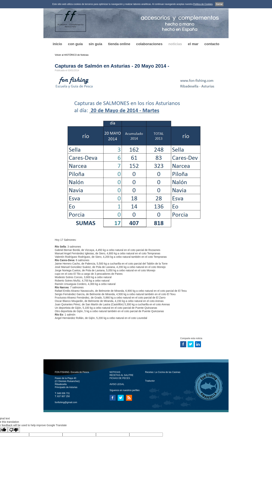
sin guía (95, 44)
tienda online (119, 44)
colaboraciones (149, 44)
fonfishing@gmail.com (66, 402)
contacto (211, 44)
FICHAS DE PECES (120, 378)
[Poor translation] (14, 430)
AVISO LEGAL (117, 384)
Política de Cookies (203, 4)
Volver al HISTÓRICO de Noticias (72, 55)
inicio (57, 44)
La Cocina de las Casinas (167, 372)
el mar (193, 44)
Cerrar (219, 4)
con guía (75, 44)
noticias (175, 44)
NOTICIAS (115, 372)
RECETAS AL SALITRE (121, 375)
